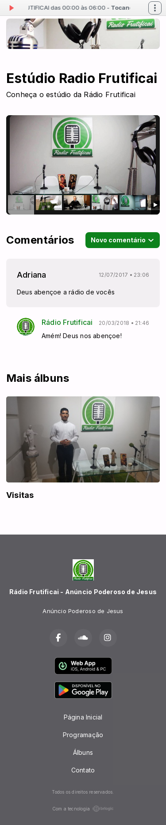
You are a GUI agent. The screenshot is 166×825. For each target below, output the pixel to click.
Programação (83, 734)
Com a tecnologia (83, 809)
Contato (83, 770)
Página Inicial (83, 717)
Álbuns (83, 752)
